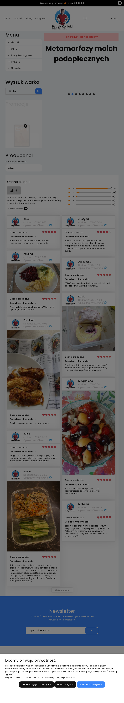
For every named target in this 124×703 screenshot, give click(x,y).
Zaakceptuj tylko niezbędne (36, 684)
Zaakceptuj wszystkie (91, 684)
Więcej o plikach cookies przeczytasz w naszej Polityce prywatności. (41, 677)
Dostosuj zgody (65, 684)
